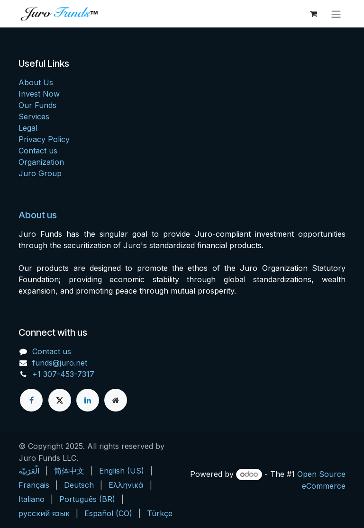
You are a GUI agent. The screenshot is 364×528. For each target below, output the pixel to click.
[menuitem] (28, 471)
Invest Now (39, 93)
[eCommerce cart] (313, 13)
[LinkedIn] (87, 400)
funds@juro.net (59, 362)
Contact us (37, 150)
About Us (35, 82)
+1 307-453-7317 (63, 374)
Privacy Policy (44, 139)
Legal (27, 128)
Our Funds (37, 105)
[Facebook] (31, 400)
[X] (59, 400)
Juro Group (40, 173)
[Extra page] (115, 400)
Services (33, 116)
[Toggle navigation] (336, 14)
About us (37, 215)
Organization (41, 162)
